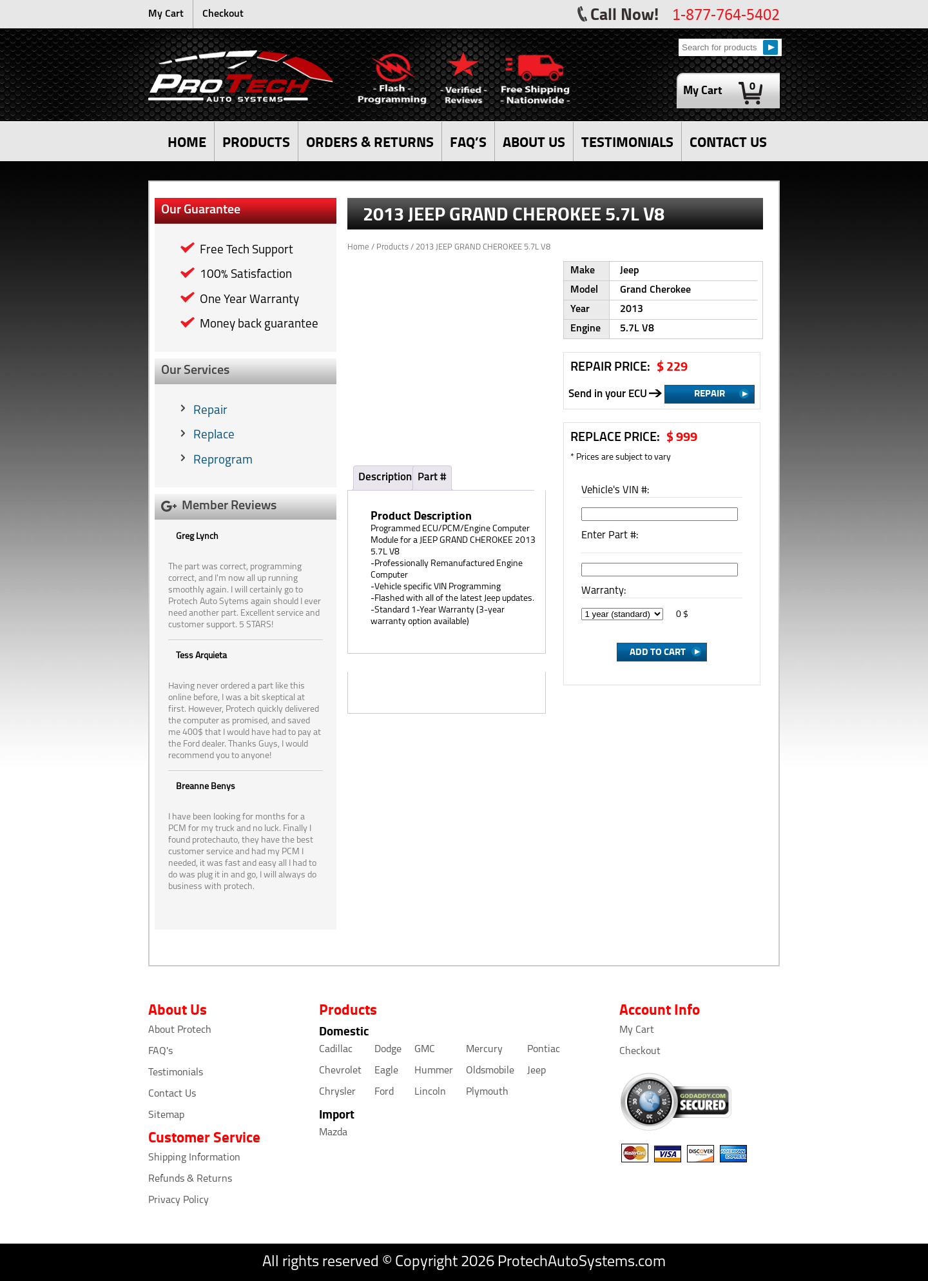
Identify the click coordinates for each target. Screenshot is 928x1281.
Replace (214, 435)
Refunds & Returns (190, 1179)
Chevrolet (340, 1071)
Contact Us (172, 1094)
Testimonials (175, 1073)
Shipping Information (194, 1158)
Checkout (223, 14)
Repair (210, 411)
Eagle (386, 1071)
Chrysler (337, 1092)
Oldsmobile (490, 1071)
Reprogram (223, 461)
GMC (424, 1049)
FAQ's (160, 1051)
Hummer (433, 1071)
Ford (384, 1092)
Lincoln (430, 1092)
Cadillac (336, 1049)
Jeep (536, 1071)
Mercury (484, 1049)
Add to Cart (658, 651)
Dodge (387, 1049)
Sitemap (166, 1115)
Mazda (333, 1133)
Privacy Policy (178, 1200)
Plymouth (487, 1092)
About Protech (179, 1030)
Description (385, 477)
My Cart (166, 14)
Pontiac (543, 1049)
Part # (432, 477)
